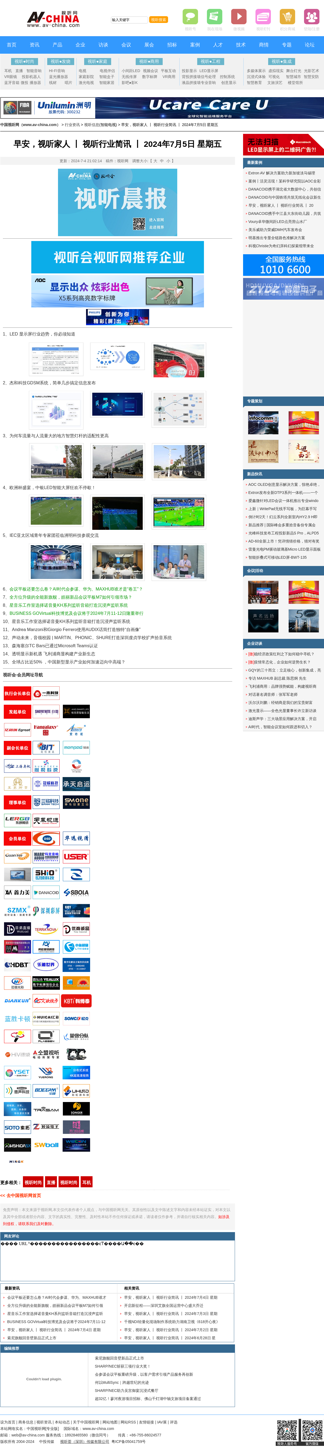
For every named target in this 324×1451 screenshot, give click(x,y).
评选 (174, 1422)
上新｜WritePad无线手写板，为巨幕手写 (282, 509)
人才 (218, 45)
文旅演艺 (274, 82)
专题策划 (254, 401)
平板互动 (168, 71)
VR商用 (169, 76)
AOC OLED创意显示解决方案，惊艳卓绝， (284, 484)
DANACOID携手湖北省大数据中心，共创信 (284, 189)
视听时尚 (33, 1182)
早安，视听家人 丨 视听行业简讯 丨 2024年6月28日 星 (170, 1338)
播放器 (35, 82)
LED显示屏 (209, 71)
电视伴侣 (107, 71)
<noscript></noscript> (117, 1260)
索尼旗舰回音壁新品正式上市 (31, 1338)
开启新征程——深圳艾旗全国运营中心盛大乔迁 (163, 1305)
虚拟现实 (276, 71)
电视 (82, 71)
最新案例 (254, 162)
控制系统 (227, 76)
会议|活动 (255, 570)
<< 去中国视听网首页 (20, 1195)
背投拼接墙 (191, 76)
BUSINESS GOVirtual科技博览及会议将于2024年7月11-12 (56, 1322)
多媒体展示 (256, 71)
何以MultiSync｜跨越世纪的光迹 (122, 1382)
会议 (126, 45)
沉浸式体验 (256, 76)
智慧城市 (293, 76)
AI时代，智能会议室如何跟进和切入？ (280, 727)
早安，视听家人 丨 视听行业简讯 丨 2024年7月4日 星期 (54, 1330)
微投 (24, 82)
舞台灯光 (293, 71)
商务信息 (25, 1422)
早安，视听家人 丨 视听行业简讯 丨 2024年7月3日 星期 (170, 1313)
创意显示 (228, 82)
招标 (172, 45)
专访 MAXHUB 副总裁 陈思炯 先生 (277, 678)
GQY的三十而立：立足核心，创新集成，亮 (284, 670)
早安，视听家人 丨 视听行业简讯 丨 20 (280, 205)
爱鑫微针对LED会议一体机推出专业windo (283, 501)
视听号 (190, 29)
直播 (19, 71)
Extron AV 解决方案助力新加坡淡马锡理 (281, 173)
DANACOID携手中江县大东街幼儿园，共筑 (284, 213)
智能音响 (34, 71)
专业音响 (208, 82)
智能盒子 (106, 76)
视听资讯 (44, 1422)
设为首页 (7, 1422)
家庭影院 (86, 76)
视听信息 (91, 125)
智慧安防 (311, 76)
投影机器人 (31, 76)
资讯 (34, 45)
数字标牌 (149, 76)
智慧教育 (254, 82)
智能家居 (106, 82)
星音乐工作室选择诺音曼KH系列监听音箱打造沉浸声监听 (55, 1313)
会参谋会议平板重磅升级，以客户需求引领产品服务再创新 (144, 1374)
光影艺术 (311, 71)
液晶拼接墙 (191, 82)
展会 (149, 45)
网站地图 (110, 1422)
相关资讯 (131, 1288)
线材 (53, 82)
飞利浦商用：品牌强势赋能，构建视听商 (282, 686)
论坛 (310, 45)
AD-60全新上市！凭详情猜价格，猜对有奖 (284, 541)
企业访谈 (254, 643)
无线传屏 (129, 76)
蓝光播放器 (58, 76)
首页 (11, 45)
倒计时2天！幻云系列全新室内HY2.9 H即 (283, 517)
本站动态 (62, 1422)
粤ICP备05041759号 (128, 1441)
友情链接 (146, 1422)
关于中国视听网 (86, 1422)
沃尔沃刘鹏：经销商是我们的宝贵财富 (280, 702)
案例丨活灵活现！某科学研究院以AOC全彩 (284, 181)
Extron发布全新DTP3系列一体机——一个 (283, 492)
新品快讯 (254, 474)
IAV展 (162, 1422)
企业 (80, 45)
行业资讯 (72, 125)
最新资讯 (12, 1288)
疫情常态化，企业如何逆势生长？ (279, 662)
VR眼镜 (10, 76)
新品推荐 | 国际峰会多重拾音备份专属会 (282, 525)
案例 (195, 45)
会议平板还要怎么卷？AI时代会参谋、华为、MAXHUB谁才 (56, 1297)
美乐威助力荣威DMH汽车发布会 (275, 230)
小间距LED (131, 71)
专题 (287, 45)
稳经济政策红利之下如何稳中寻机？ (281, 654)
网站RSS (128, 1422)
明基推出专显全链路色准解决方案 (276, 238)
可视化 (274, 76)
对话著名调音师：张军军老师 (273, 694)
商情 (264, 45)
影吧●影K (130, 82)
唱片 (68, 82)
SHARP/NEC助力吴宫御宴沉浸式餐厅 (127, 1390)
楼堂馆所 (295, 82)
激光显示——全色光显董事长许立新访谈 (282, 710)
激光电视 (86, 82)
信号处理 (208, 76)
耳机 (8, 71)
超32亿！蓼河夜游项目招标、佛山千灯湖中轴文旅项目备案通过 (148, 1398)
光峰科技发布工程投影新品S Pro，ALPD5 (283, 533)
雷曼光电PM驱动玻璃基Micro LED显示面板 (284, 549)
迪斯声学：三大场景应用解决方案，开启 (282, 719)
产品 (57, 45)
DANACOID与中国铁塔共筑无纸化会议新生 (284, 197)
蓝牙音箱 (11, 82)
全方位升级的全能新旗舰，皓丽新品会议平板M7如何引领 (55, 1305)
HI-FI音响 (57, 71)
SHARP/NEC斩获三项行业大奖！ (123, 1366)
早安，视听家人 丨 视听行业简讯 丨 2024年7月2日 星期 (170, 1330)
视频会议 (150, 71)
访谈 (103, 45)
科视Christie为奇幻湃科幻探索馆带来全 (281, 246)
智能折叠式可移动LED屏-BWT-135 (277, 557)
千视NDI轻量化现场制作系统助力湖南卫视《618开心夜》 (172, 1322)
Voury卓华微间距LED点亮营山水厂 (277, 221)
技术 (241, 45)
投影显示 (189, 71)
